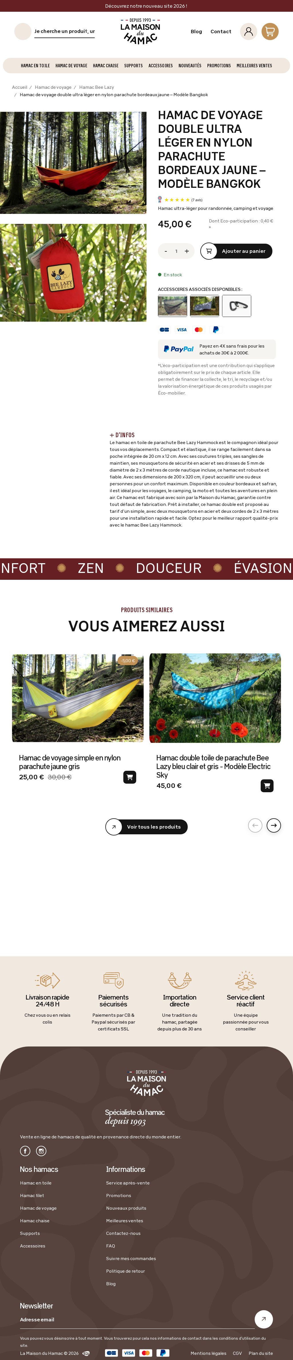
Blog (196, 31)
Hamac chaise (35, 1220)
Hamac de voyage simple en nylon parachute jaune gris (69, 761)
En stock (173, 274)
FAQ (110, 1245)
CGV (237, 1353)
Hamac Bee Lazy (96, 87)
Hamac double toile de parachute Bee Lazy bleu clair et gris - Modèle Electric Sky (213, 766)
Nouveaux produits (126, 1208)
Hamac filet (32, 1195)
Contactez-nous (123, 1233)
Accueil (19, 87)
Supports (30, 1233)
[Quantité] (176, 251)
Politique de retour (125, 1271)
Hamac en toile (36, 1182)
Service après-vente (128, 1182)
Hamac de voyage (53, 87)
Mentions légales (208, 1353)
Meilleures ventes (124, 1220)
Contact (221, 31)
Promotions (118, 1195)
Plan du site (261, 1353)
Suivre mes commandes (131, 1258)
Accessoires (32, 1245)
